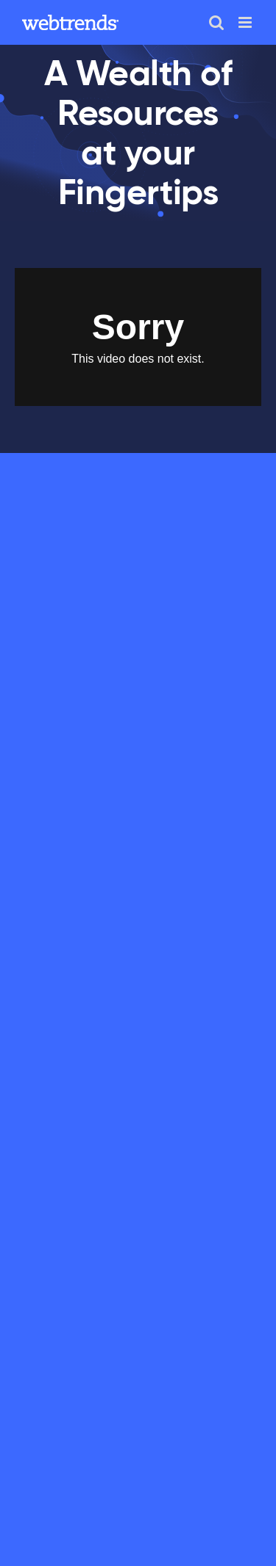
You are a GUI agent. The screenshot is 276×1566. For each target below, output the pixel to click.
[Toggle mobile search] (216, 22)
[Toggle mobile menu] (246, 22)
